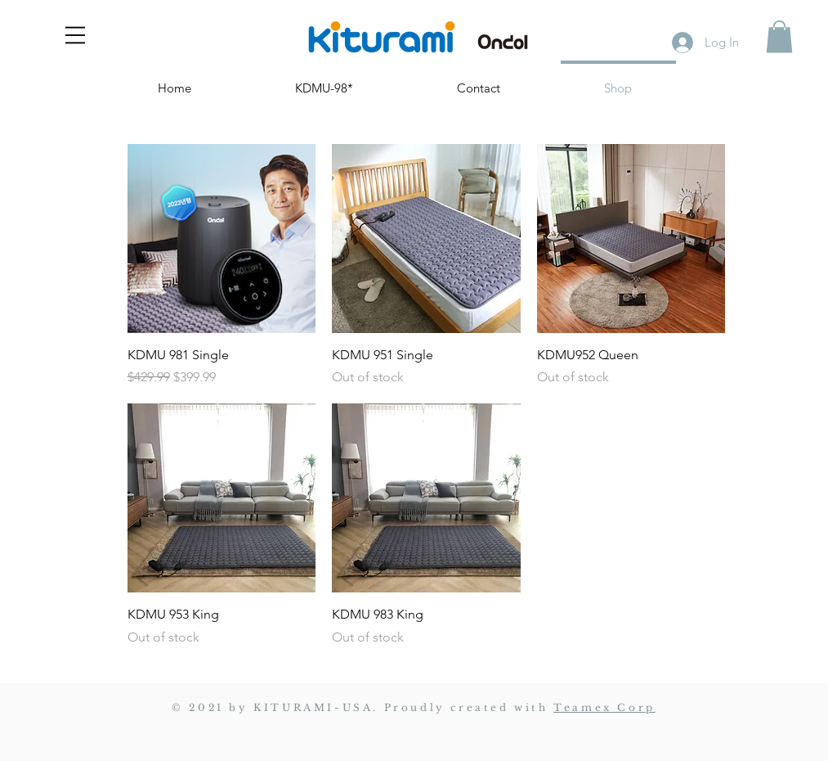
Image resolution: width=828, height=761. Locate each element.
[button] (75, 35)
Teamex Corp (604, 707)
